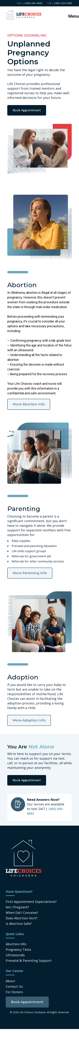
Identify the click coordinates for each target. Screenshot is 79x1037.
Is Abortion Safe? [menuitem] (19, 923)
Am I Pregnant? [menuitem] (17, 907)
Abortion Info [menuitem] (16, 944)
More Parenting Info (30, 573)
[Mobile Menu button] (70, 15)
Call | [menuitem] (59, 3)
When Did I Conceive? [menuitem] (22, 912)
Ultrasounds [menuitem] (15, 955)
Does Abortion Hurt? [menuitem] (21, 918)
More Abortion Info (29, 404)
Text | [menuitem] (29, 3)
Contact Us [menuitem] (14, 986)
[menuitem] (27, 1002)
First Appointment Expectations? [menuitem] (31, 901)
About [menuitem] (10, 981)
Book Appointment (27, 110)
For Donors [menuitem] (14, 992)
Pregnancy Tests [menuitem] (18, 949)
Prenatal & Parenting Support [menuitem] (29, 960)
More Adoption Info (29, 720)
